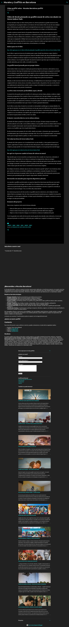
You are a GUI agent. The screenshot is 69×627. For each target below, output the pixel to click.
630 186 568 (15, 328)
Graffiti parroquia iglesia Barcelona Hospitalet (28, 400)
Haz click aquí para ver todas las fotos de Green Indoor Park (23, 150)
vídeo (30, 225)
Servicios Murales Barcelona (25, 379)
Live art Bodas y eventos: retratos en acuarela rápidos (30, 607)
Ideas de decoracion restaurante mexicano (27, 561)
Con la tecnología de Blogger (35, 625)
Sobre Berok (21, 380)
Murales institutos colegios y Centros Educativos (29, 538)
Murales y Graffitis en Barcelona (20, 2)
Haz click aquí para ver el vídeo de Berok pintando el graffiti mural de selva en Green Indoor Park (33, 50)
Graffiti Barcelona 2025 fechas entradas (27, 515)
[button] (8, 13)
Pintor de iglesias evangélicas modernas (27, 446)
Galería (20, 383)
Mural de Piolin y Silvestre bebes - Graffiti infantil (29, 492)
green (14, 225)
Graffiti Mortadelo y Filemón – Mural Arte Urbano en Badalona (32, 584)
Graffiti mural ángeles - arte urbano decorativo (28, 469)
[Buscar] (67, 2)
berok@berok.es (14, 329)
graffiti (9, 225)
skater (26, 225)
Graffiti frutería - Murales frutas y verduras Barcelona (30, 423)
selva (22, 225)
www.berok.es (15, 331)
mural (18, 225)
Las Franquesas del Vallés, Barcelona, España (21, 227)
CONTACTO (21, 382)
